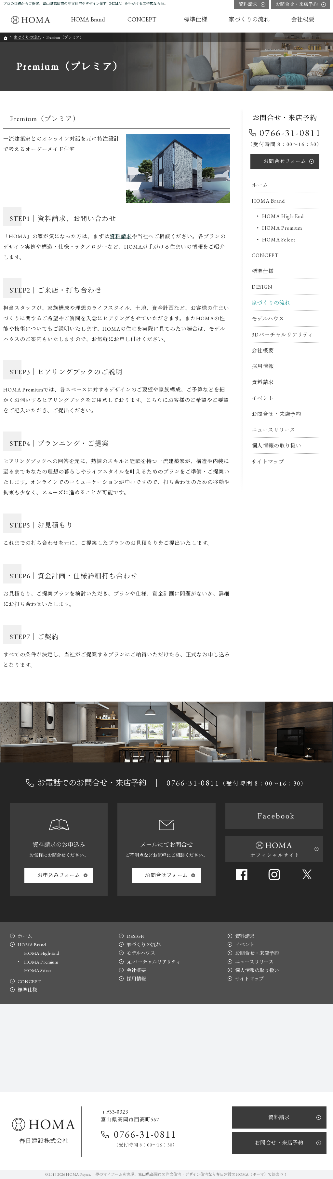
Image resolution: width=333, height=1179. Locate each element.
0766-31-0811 (290, 133)
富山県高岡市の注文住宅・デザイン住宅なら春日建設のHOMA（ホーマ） (203, 1174)
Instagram (274, 874)
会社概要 (263, 350)
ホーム (260, 185)
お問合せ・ (296, 4)
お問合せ (284, 161)
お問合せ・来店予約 (276, 414)
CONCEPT (265, 255)
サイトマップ (268, 461)
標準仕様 (263, 271)
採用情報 (263, 366)
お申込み (58, 875)
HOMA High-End (283, 216)
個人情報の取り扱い (276, 445)
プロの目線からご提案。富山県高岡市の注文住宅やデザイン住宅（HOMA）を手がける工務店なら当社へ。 (89, 3)
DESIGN (262, 286)
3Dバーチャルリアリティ (282, 334)
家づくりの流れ (271, 302)
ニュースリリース (273, 430)
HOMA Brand (268, 201)
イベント (263, 398)
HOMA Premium (282, 228)
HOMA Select (279, 239)
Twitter (307, 874)
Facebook (241, 874)
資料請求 (121, 236)
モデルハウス (268, 318)
